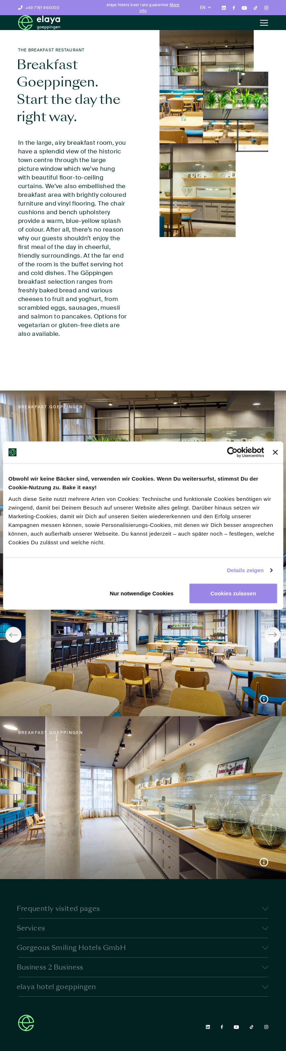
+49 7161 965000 (42, 7)
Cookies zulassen (233, 593)
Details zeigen (245, 570)
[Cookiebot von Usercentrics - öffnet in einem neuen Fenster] (232, 452)
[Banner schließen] (275, 452)
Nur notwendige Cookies (142, 593)
